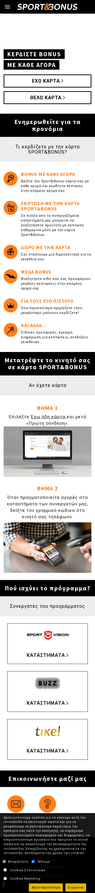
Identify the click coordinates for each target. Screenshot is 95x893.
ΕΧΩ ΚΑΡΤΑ (46, 81)
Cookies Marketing (25, 878)
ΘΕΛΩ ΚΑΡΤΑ (46, 97)
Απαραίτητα (18, 861)
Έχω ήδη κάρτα (49, 416)
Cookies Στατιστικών (27, 870)
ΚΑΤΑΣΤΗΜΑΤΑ (46, 655)
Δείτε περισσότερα (46, 887)
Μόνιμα (44, 861)
